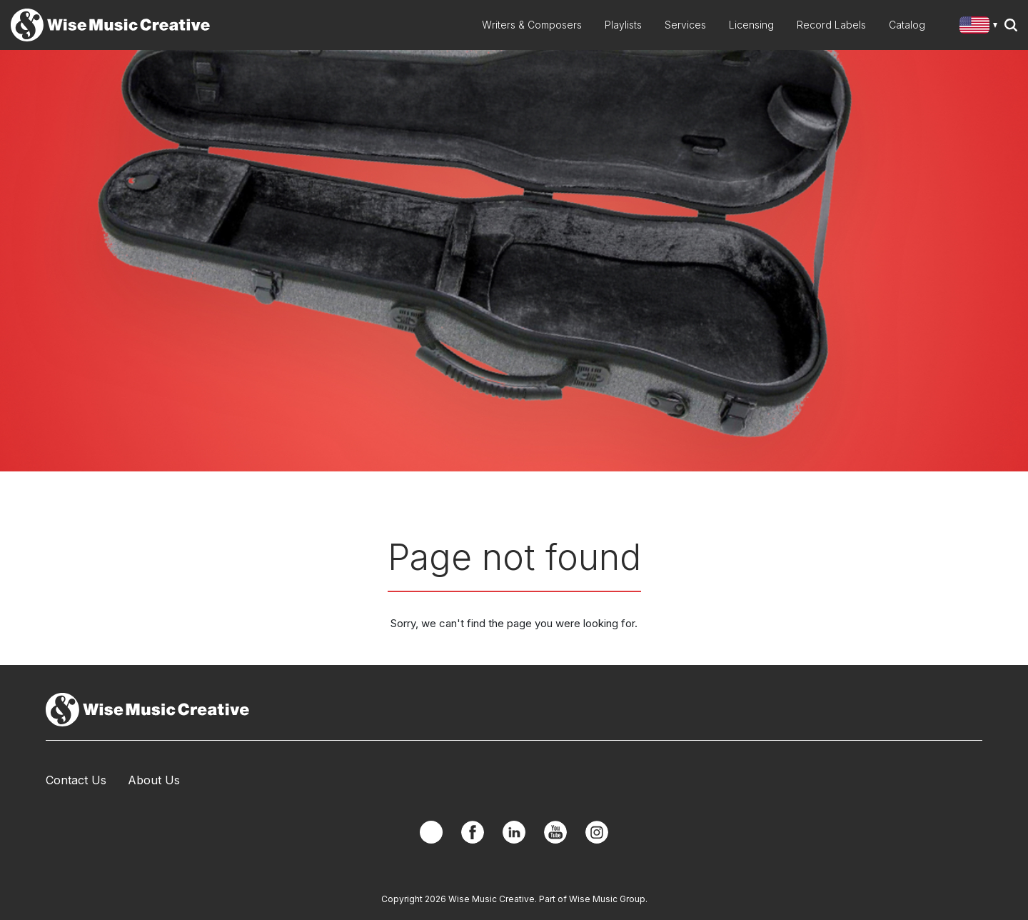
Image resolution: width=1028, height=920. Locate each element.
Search (1010, 25)
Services (685, 25)
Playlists (623, 25)
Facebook (472, 832)
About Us (154, 780)
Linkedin (514, 832)
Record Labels (831, 25)
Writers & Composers (532, 25)
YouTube (555, 832)
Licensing (751, 25)
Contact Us (76, 780)
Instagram (596, 832)
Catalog (907, 25)
